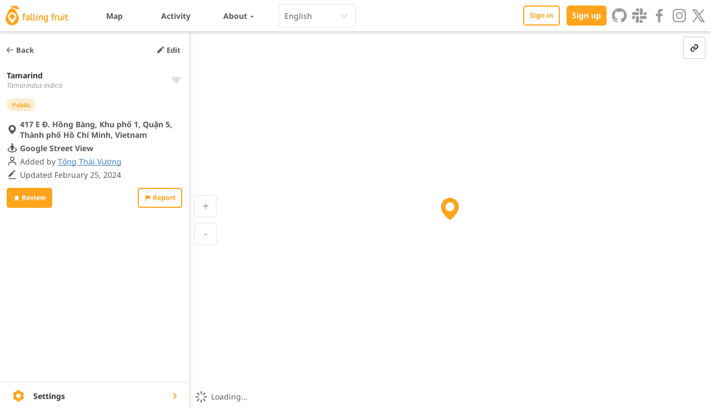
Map (114, 16)
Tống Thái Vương (90, 166)
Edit (168, 50)
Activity (176, 16)
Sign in (541, 15)
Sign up (586, 15)
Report (160, 202)
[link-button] (694, 48)
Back (20, 50)
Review (29, 202)
